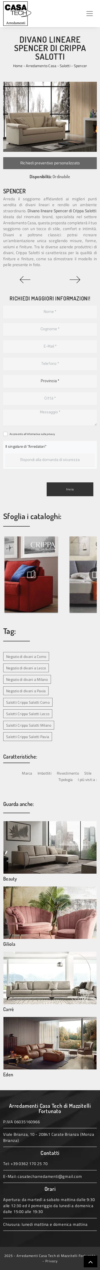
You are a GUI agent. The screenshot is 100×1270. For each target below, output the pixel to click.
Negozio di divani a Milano (27, 679)
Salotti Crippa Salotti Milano (28, 725)
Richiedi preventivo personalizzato (50, 163)
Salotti (65, 65)
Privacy (51, 1261)
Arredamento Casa (41, 65)
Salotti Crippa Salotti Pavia (27, 736)
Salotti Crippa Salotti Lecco (27, 714)
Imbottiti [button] (44, 773)
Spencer (80, 65)
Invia (70, 489)
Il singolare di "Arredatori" (25, 446)
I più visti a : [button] (87, 779)
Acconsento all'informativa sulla (32, 434)
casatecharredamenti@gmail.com (50, 1176)
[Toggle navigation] (89, 14)
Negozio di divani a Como (26, 656)
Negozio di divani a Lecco (26, 668)
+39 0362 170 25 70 (29, 1164)
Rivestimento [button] (68, 773)
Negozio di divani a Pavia (26, 691)
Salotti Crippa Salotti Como (28, 702)
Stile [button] (87, 773)
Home (18, 65)
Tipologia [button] (65, 779)
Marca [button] (27, 773)
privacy (51, 434)
